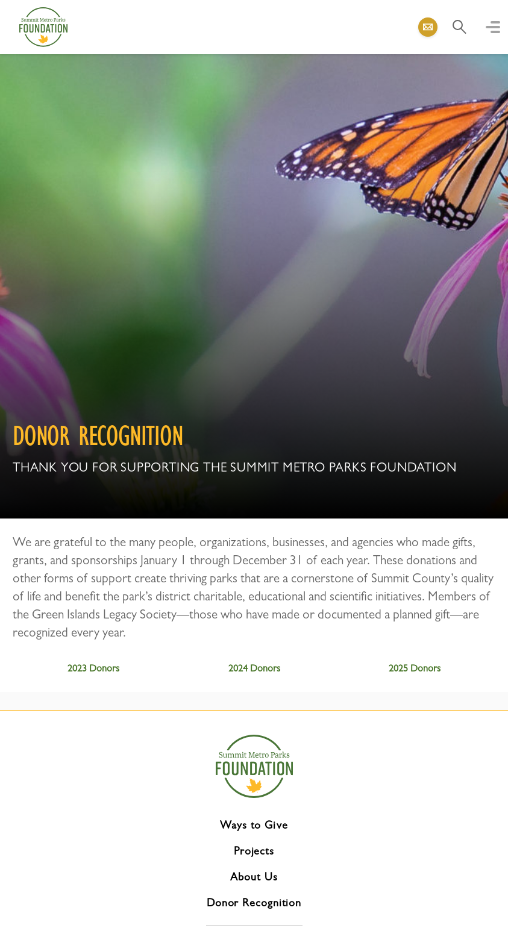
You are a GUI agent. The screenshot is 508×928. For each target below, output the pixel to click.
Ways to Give (254, 825)
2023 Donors (93, 668)
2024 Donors (254, 668)
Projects (254, 851)
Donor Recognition (254, 903)
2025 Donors (415, 668)
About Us (253, 877)
